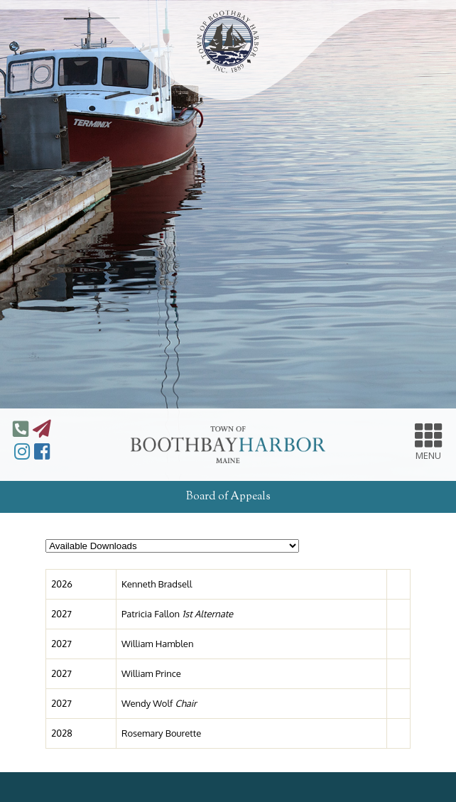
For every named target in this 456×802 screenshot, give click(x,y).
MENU (429, 440)
